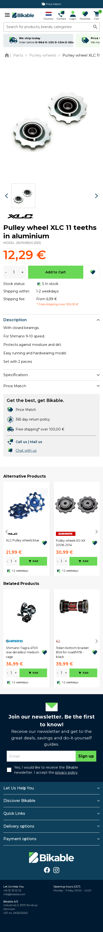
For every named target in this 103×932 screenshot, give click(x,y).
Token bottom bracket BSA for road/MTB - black (72, 652)
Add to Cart (55, 272)
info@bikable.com (14, 894)
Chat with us (26, 450)
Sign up (86, 756)
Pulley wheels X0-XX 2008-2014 (70, 543)
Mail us (36, 442)
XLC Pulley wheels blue (22, 540)
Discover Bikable (19, 800)
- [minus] (7, 561)
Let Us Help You (18, 788)
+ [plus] (16, 561)
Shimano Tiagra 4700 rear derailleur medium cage (22, 652)
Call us (21, 442)
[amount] (11, 561)
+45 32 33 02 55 (12, 890)
